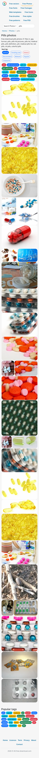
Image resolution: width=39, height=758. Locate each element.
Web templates (15, 12)
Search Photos (9, 26)
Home (4, 31)
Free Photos (27, 4)
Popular (26, 56)
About (33, 740)
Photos (11, 31)
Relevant (18, 56)
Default (5, 52)
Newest (26, 52)
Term (20, 740)
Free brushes (14, 16)
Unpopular (6, 60)
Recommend (7, 56)
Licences (12, 740)
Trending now (15, 52)
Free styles (27, 16)
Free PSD (26, 20)
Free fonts (13, 8)
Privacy (27, 740)
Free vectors (14, 4)
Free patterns (14, 20)
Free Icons (29, 12)
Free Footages (26, 8)
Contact (19, 744)
